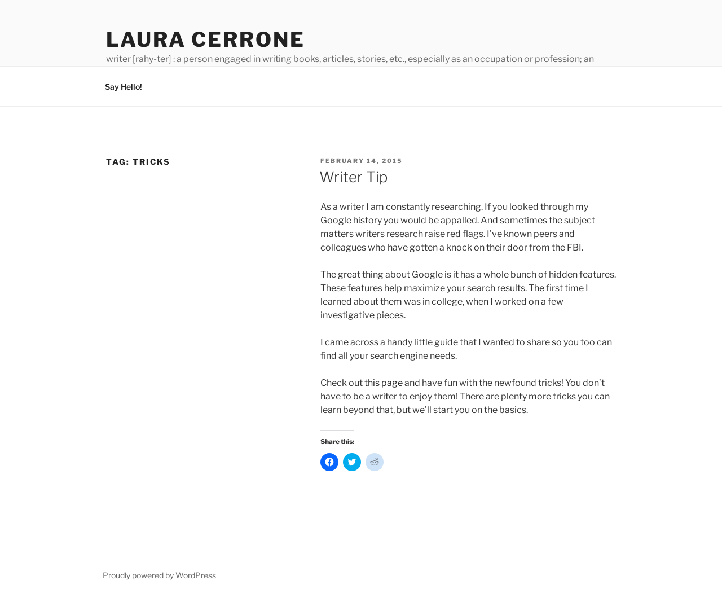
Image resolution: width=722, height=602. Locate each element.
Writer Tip (353, 177)
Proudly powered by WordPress (159, 575)
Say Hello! (123, 86)
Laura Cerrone (205, 39)
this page (383, 382)
